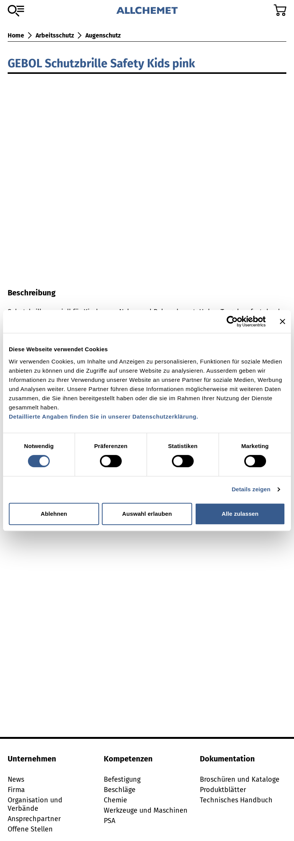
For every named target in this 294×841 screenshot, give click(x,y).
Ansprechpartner (34, 819)
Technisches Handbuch (236, 800)
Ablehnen (54, 513)
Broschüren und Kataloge (239, 779)
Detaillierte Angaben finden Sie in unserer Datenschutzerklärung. (103, 416)
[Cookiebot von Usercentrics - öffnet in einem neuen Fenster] (232, 321)
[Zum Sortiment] (16, 10)
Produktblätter (223, 790)
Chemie (115, 800)
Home (16, 35)
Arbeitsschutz (55, 35)
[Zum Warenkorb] (280, 10)
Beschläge (120, 790)
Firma (16, 790)
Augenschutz (103, 35)
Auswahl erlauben (147, 513)
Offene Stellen (30, 829)
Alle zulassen (240, 513)
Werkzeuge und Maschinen (146, 810)
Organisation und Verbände (35, 804)
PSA (109, 821)
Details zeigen (251, 489)
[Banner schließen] (282, 321)
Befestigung (122, 779)
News (16, 779)
